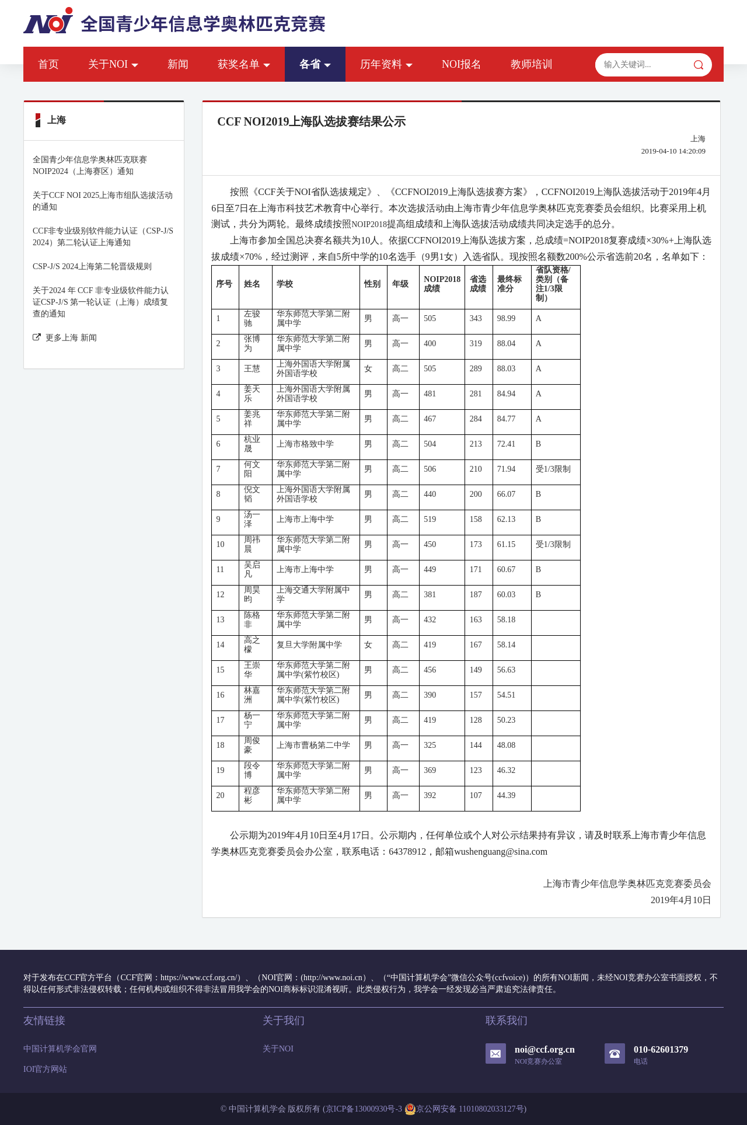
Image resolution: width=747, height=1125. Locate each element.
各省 (315, 64)
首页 (48, 64)
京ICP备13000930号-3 (364, 1109)
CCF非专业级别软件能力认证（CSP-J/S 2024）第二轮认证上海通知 (103, 237)
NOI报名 (461, 64)
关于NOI (113, 64)
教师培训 (532, 64)
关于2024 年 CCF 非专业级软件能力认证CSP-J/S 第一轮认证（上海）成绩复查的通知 (101, 302)
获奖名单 (244, 64)
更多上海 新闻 (65, 337)
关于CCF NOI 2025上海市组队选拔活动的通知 (103, 201)
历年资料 (386, 64)
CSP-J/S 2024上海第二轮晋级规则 (92, 266)
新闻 (178, 64)
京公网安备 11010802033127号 (464, 1109)
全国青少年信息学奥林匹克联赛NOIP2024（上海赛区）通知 (90, 165)
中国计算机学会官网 (60, 1048)
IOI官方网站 (45, 1069)
